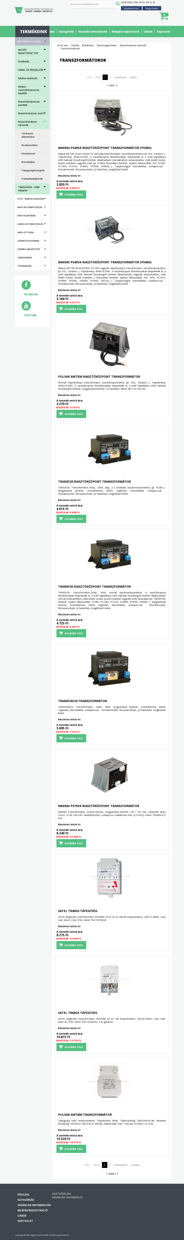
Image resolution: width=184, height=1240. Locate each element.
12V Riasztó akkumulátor (28, 135)
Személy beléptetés (28, 249)
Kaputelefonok (26, 215)
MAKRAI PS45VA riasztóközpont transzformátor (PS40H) (104, 262)
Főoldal (50, 31)
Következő (120, 77)
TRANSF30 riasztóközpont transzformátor (94, 586)
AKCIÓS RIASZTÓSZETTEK (28, 51)
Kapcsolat (163, 31)
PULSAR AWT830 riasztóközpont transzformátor (99, 377)
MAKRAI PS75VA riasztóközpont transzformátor (98, 806)
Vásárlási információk (92, 31)
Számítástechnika (28, 240)
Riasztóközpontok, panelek (29, 103)
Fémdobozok (28, 153)
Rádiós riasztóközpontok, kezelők (29, 90)
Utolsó (133, 77)
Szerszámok (24, 257)
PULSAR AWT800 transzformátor (85, 1115)
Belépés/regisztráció (125, 31)
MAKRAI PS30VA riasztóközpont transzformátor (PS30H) (104, 148)
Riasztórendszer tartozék (27, 123)
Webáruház (88, 45)
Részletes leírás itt (69, 175)
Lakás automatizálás (30, 223)
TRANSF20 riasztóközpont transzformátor (94, 481)
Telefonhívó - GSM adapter (28, 188)
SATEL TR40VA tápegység (77, 911)
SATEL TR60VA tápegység (77, 1013)
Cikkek (148, 31)
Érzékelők (23, 61)
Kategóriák (66, 31)
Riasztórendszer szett (31, 113)
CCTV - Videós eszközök (30, 198)
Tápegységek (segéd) (33, 170)
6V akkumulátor (30, 145)
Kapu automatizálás (29, 207)
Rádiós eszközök (27, 78)
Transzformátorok (32, 178)
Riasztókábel (28, 161)
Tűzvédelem (24, 265)
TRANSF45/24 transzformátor (82, 701)
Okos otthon (25, 232)
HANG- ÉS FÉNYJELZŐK (30, 69)
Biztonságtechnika (29, 41)
